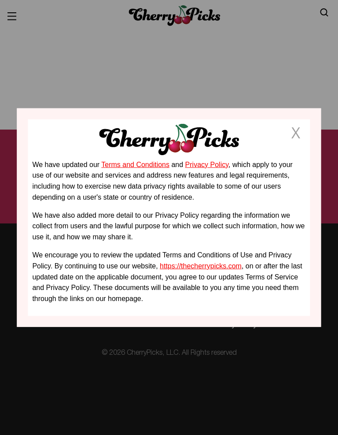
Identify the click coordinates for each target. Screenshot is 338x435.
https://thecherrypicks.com (201, 266)
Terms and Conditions (135, 164)
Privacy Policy (206, 164)
